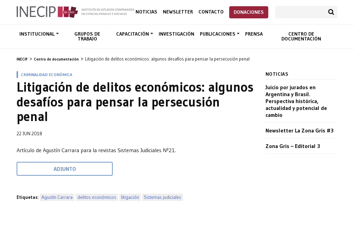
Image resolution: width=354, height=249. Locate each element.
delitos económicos (96, 197)
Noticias (146, 12)
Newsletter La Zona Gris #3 (300, 130)
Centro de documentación (301, 36)
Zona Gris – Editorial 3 (293, 145)
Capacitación (133, 34)
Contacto (211, 12)
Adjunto (65, 168)
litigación (130, 197)
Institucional (37, 34)
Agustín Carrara (57, 197)
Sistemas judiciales (162, 197)
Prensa (254, 34)
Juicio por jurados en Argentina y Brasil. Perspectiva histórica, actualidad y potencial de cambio (296, 101)
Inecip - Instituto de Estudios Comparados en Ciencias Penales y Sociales (75, 11)
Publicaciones (218, 34)
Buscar (331, 12)
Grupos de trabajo (87, 36)
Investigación (176, 34)
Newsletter (178, 12)
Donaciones (249, 12)
